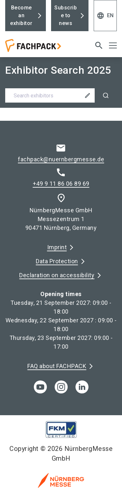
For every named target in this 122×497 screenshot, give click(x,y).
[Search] (106, 95)
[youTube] (40, 386)
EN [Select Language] (105, 15)
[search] (99, 45)
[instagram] (61, 386)
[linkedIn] (81, 386)
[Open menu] (113, 45)
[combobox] (61, 95)
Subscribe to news (65, 15)
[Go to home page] (41, 48)
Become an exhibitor (21, 15)
